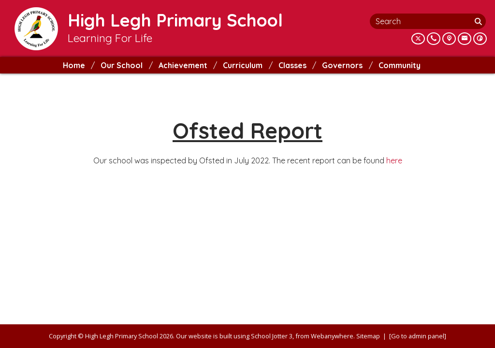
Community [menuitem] (400, 65)
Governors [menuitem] (342, 65)
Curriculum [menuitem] (242, 65)
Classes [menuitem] (292, 65)
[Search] (479, 21)
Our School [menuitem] (122, 65)
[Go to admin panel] (417, 336)
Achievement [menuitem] (183, 65)
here (394, 160)
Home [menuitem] (74, 65)
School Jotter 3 (271, 336)
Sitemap (368, 336)
